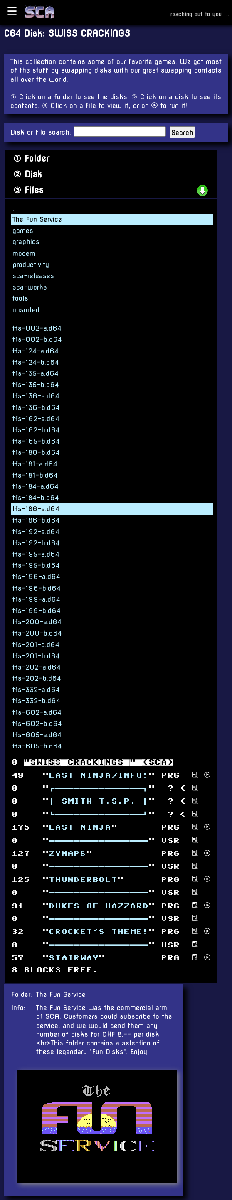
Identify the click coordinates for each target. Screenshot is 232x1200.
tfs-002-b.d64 (37, 340)
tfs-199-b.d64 (36, 611)
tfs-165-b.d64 (36, 441)
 (98, 788)
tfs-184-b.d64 (35, 498)
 (98, 801)
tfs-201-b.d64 (36, 656)
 (98, 775)
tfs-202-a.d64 (36, 667)
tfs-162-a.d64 (35, 419)
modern (23, 254)
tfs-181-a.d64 (34, 464)
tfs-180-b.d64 (36, 452)
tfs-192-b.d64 (36, 543)
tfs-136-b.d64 (36, 408)
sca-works (29, 287)
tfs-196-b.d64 (36, 588)
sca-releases (33, 276)
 (98, 932)
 (98, 840)
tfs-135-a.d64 (35, 374)
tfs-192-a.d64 (35, 532)
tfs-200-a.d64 (37, 622)
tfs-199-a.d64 (36, 600)
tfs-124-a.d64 (35, 351)
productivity (30, 265)
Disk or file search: (42, 132)
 (74, 958)
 (98, 906)
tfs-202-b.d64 (36, 678)
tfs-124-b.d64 (35, 362)
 (83, 879)
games (22, 231)
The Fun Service (37, 219)
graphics (25, 242)
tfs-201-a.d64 (35, 645)
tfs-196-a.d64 (36, 577)
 (98, 814)
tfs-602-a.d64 (37, 713)
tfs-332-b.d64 (36, 701)
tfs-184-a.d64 (35, 487)
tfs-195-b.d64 (36, 565)
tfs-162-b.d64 (36, 430)
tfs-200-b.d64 (37, 633)
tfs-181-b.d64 (35, 475)
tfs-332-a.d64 (36, 690)
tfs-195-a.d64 (35, 554)
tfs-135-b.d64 (35, 385)
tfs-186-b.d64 (36, 520)
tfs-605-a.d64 (37, 735)
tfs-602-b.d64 (37, 724)
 (80, 828)
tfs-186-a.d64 (35, 509)
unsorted (25, 310)
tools (20, 298)
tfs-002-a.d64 (37, 328)
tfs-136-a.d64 (35, 396)
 (67, 854)
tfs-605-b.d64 (37, 746)
